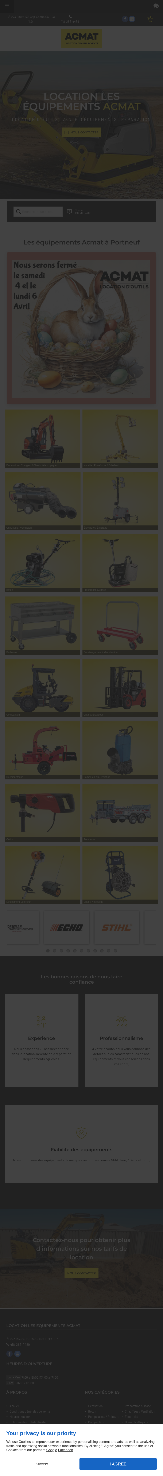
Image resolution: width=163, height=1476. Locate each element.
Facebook (65, 1450)
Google (51, 1450)
